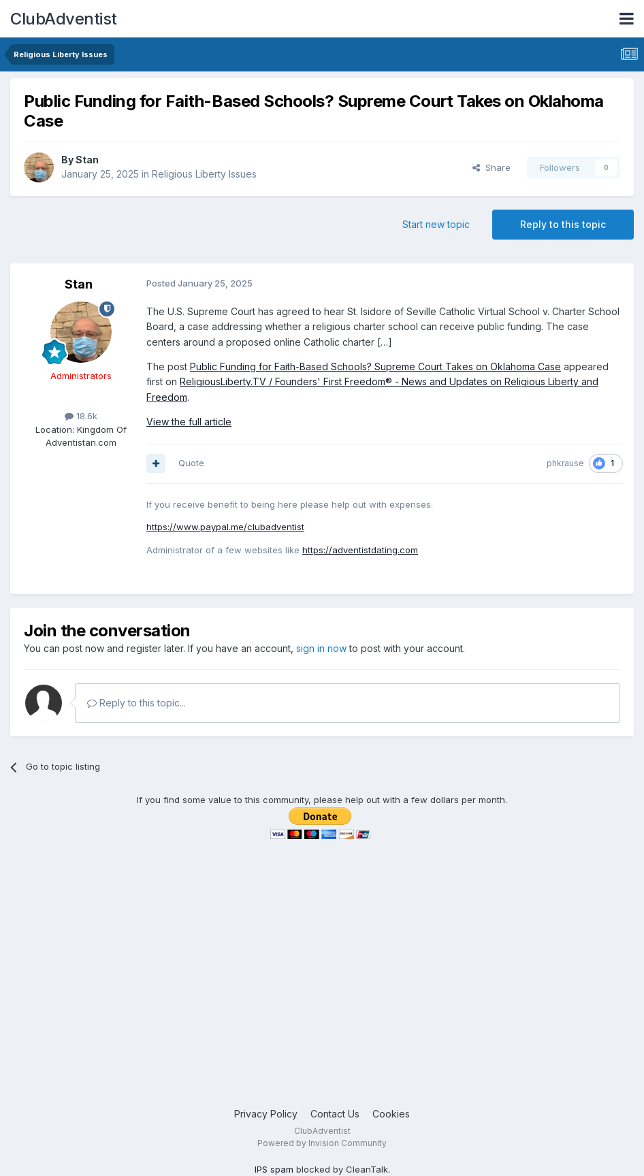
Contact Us (334, 1114)
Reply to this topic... (136, 702)
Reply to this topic (563, 224)
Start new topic (436, 224)
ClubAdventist (63, 19)
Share (491, 167)
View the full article (188, 421)
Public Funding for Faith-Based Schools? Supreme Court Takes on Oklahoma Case (375, 366)
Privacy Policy (265, 1114)
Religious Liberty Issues (204, 174)
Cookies (391, 1114)
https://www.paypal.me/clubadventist (225, 526)
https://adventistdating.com (360, 549)
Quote (191, 462)
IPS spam (274, 1169)
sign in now (321, 648)
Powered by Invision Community (322, 1143)
